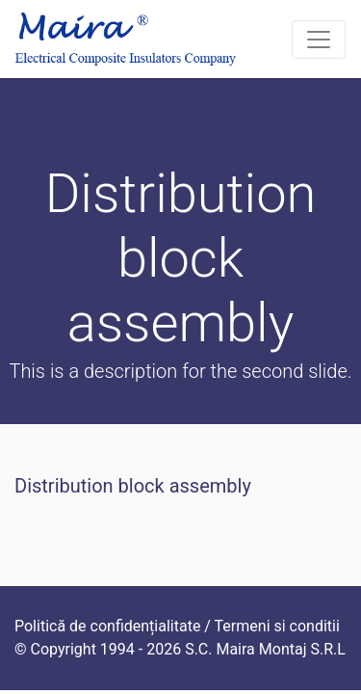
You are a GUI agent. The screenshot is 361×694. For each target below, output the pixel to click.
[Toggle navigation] (319, 39)
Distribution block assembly (132, 485)
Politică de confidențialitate (107, 626)
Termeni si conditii (277, 626)
